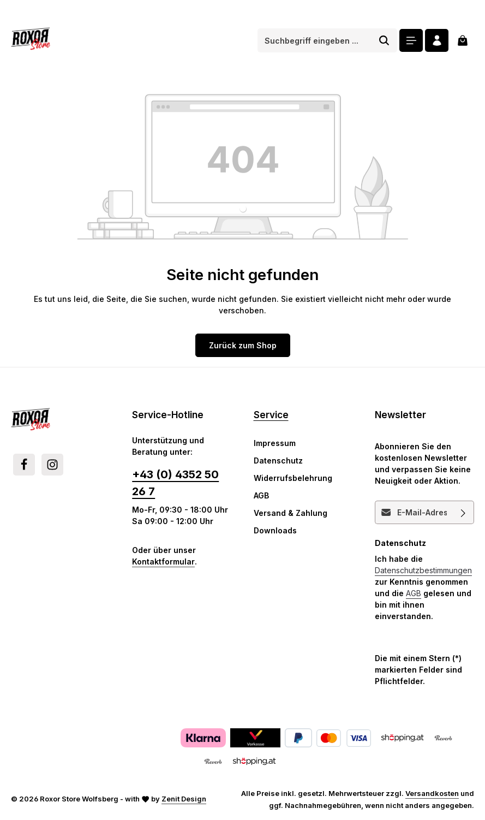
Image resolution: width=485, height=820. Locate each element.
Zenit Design (183, 798)
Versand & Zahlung (290, 513)
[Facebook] (24, 465)
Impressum (275, 443)
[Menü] (411, 40)
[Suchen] (384, 40)
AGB (261, 495)
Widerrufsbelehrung (293, 478)
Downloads (275, 530)
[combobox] (315, 40)
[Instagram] (52, 465)
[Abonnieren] (463, 512)
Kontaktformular (163, 561)
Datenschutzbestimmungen (423, 569)
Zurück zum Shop (243, 345)
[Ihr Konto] (436, 40)
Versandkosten (432, 793)
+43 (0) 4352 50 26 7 (175, 482)
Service (271, 414)
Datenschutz (278, 460)
